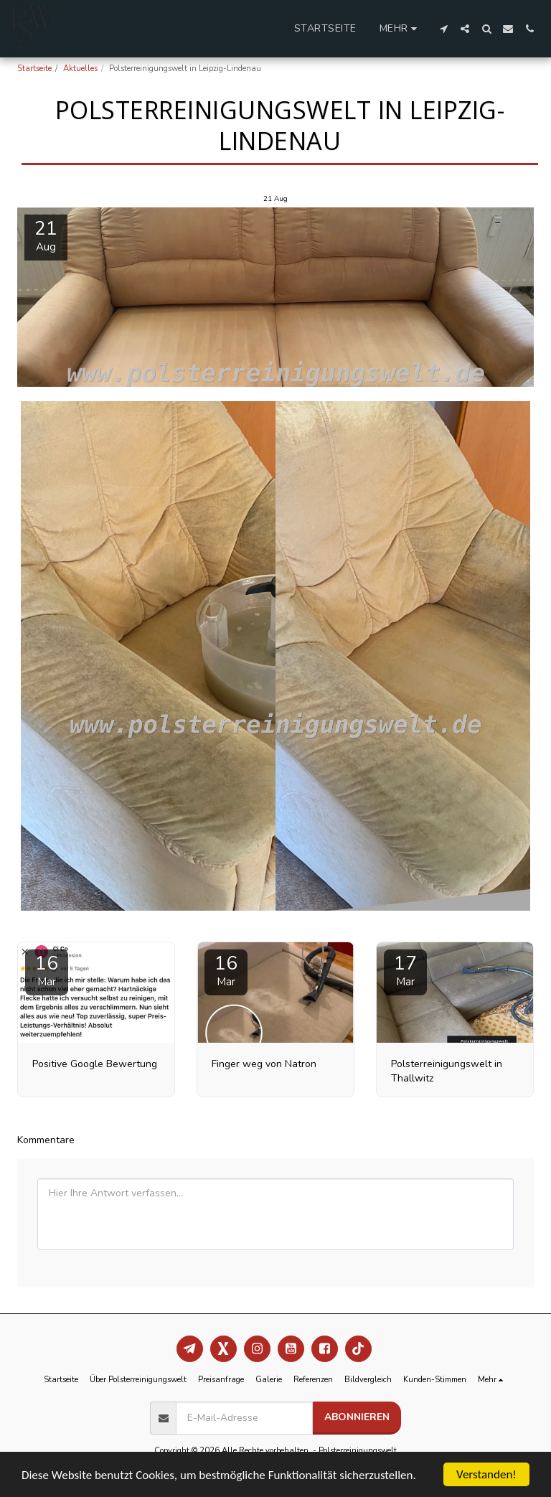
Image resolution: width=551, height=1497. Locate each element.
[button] (443, 29)
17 (405, 970)
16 (46, 970)
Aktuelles (80, 68)
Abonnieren (357, 1417)
